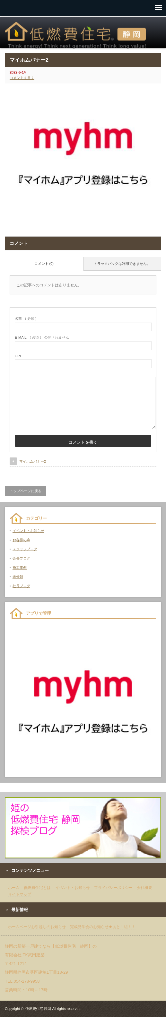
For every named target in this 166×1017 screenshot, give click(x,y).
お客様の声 (21, 540)
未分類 (18, 576)
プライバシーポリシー (113, 887)
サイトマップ (19, 894)
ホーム (14, 887)
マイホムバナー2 (32, 461)
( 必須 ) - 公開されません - (43, 337)
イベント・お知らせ (28, 531)
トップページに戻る (25, 491)
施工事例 (20, 567)
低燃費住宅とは (37, 887)
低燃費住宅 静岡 (38, 1009)
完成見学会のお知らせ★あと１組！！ (102, 927)
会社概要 (144, 887)
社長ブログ (21, 586)
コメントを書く (22, 78)
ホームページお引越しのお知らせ (37, 927)
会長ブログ (21, 558)
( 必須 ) (25, 318)
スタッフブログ (25, 549)
